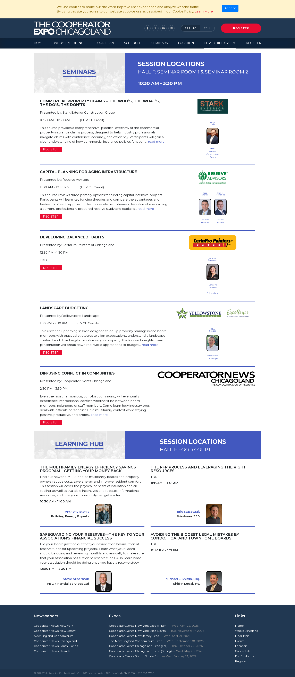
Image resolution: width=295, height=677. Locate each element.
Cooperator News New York (53, 625)
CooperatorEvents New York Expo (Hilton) (154, 625)
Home (39, 43)
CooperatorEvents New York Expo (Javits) (156, 630)
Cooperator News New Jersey (55, 630)
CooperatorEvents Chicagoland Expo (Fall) (156, 646)
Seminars (159, 43)
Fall (207, 28)
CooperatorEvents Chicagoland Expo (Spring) (156, 651)
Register (241, 28)
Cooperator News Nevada (52, 651)
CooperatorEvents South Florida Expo (152, 656)
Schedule (132, 43)
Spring (190, 28)
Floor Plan (104, 43)
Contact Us (242, 651)
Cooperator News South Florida (56, 646)
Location (186, 43)
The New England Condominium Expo (156, 641)
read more (156, 141)
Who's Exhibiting (68, 43)
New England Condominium (53, 636)
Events (239, 641)
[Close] (230, 8)
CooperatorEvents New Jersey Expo (149, 636)
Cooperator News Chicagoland (55, 641)
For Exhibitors (217, 43)
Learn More (204, 11)
